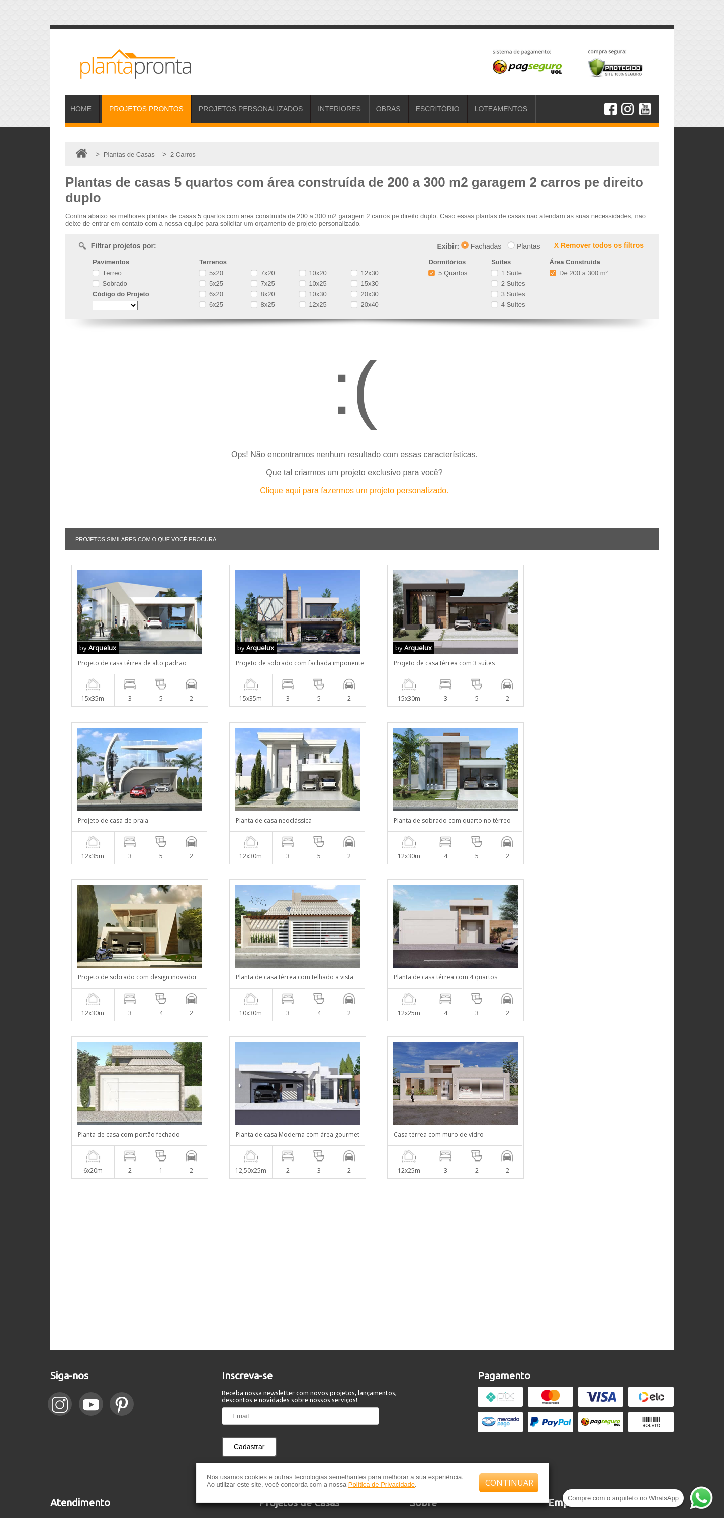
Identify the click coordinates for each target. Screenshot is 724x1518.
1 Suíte (506, 273)
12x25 (313, 304)
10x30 (313, 294)
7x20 (263, 273)
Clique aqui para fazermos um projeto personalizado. (354, 490)
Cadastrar (249, 1289)
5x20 (211, 273)
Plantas (523, 246)
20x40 (365, 304)
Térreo (107, 273)
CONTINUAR (509, 1482)
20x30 (365, 294)
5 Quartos (447, 273)
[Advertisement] (362, 1106)
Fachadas (481, 246)
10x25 (313, 283)
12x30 (365, 273)
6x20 (211, 294)
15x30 (365, 283)
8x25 (263, 304)
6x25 (211, 304)
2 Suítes (508, 283)
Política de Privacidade (381, 1484)
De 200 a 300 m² (579, 273)
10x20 (313, 273)
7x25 (263, 283)
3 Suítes (508, 294)
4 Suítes (508, 304)
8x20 (263, 294)
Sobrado (110, 283)
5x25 (211, 283)
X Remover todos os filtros (599, 245)
